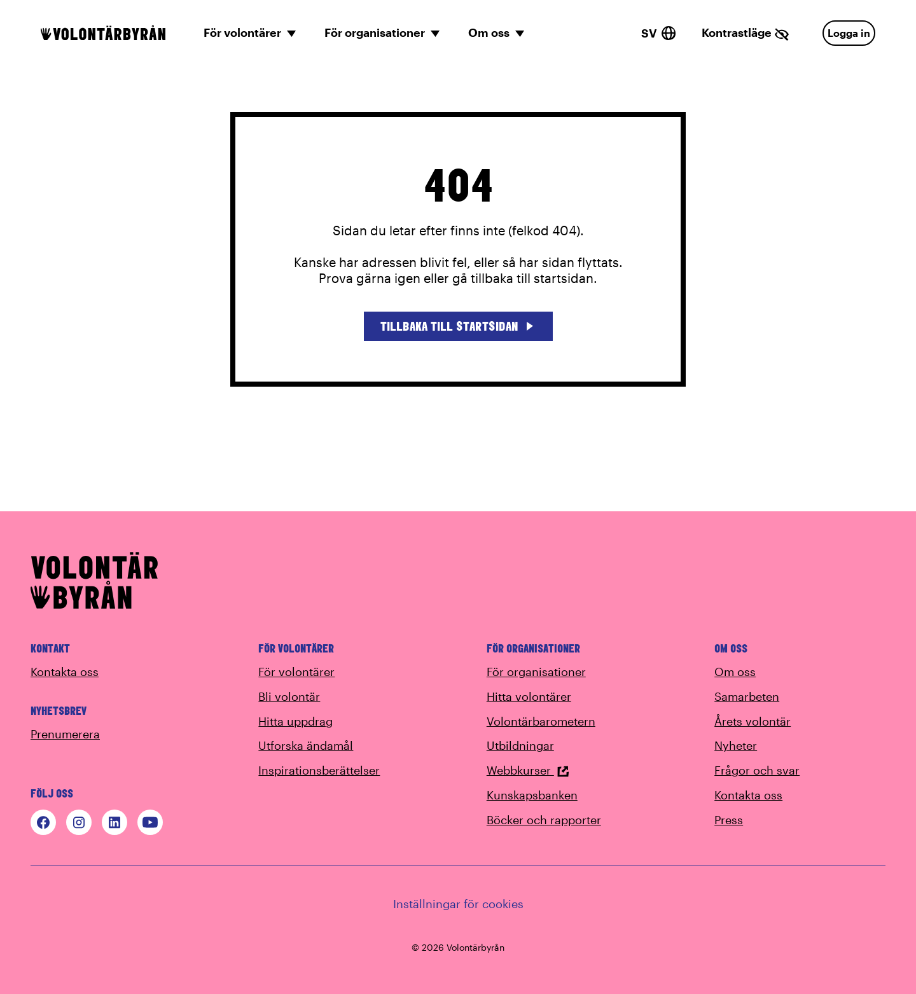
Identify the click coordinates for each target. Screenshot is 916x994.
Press (728, 820)
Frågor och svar (757, 770)
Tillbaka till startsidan (458, 326)
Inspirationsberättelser (319, 770)
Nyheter (735, 745)
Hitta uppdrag (295, 721)
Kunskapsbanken (532, 795)
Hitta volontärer (529, 696)
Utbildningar (520, 745)
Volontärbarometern (541, 721)
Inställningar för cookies (458, 904)
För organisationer (536, 672)
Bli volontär (289, 696)
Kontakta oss (65, 672)
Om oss (735, 672)
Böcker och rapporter (544, 820)
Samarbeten (746, 696)
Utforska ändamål (305, 745)
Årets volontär (752, 721)
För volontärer (296, 672)
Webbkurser (528, 770)
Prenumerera (65, 734)
